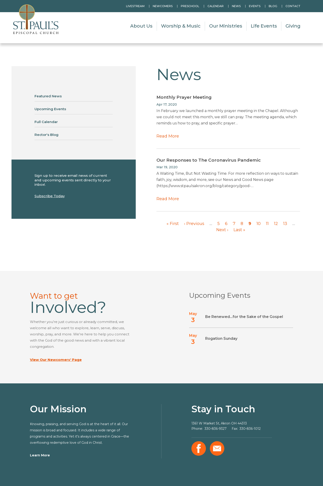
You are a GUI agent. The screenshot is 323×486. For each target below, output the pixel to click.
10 (259, 223)
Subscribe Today (50, 196)
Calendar (216, 6)
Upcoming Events (50, 109)
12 (276, 223)
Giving (293, 26)
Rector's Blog (46, 134)
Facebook (198, 448)
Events (254, 6)
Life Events (264, 26)
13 (285, 223)
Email (217, 448)
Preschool (190, 6)
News (236, 6)
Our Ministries (225, 26)
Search (310, 6)
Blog (273, 6)
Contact (293, 6)
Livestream (135, 6)
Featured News (48, 96)
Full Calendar (46, 122)
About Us (141, 26)
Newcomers (163, 6)
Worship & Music (181, 26)
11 (267, 223)
